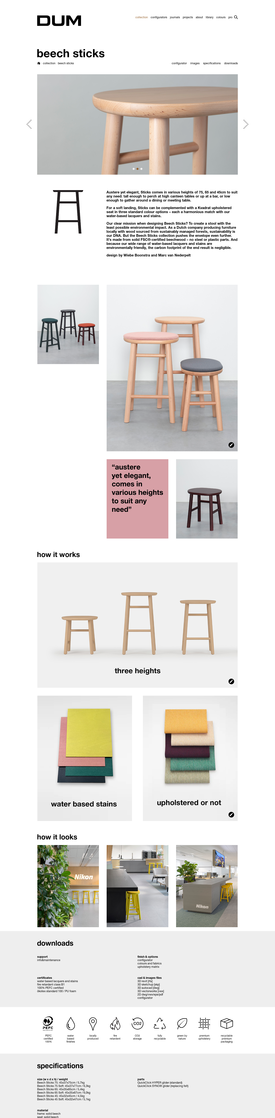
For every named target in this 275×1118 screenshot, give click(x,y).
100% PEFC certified (50, 987)
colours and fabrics (150, 963)
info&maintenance (48, 960)
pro (230, 17)
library (209, 17)
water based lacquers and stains (57, 981)
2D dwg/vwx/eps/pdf (150, 994)
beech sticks (66, 63)
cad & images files (150, 977)
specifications (212, 63)
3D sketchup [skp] (149, 984)
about (199, 17)
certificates (44, 977)
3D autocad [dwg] (148, 987)
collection (141, 17)
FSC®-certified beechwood (163, 240)
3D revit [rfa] (145, 981)
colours (221, 17)
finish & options (148, 956)
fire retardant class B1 (51, 984)
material (42, 1110)
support (42, 956)
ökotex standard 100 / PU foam (56, 991)
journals (175, 17)
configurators (159, 17)
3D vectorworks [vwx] (151, 991)
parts (141, 1079)
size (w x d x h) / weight (52, 1079)
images (195, 63)
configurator (179, 63)
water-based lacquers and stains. (134, 216)
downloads (231, 63)
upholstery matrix (148, 966)
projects (188, 17)
